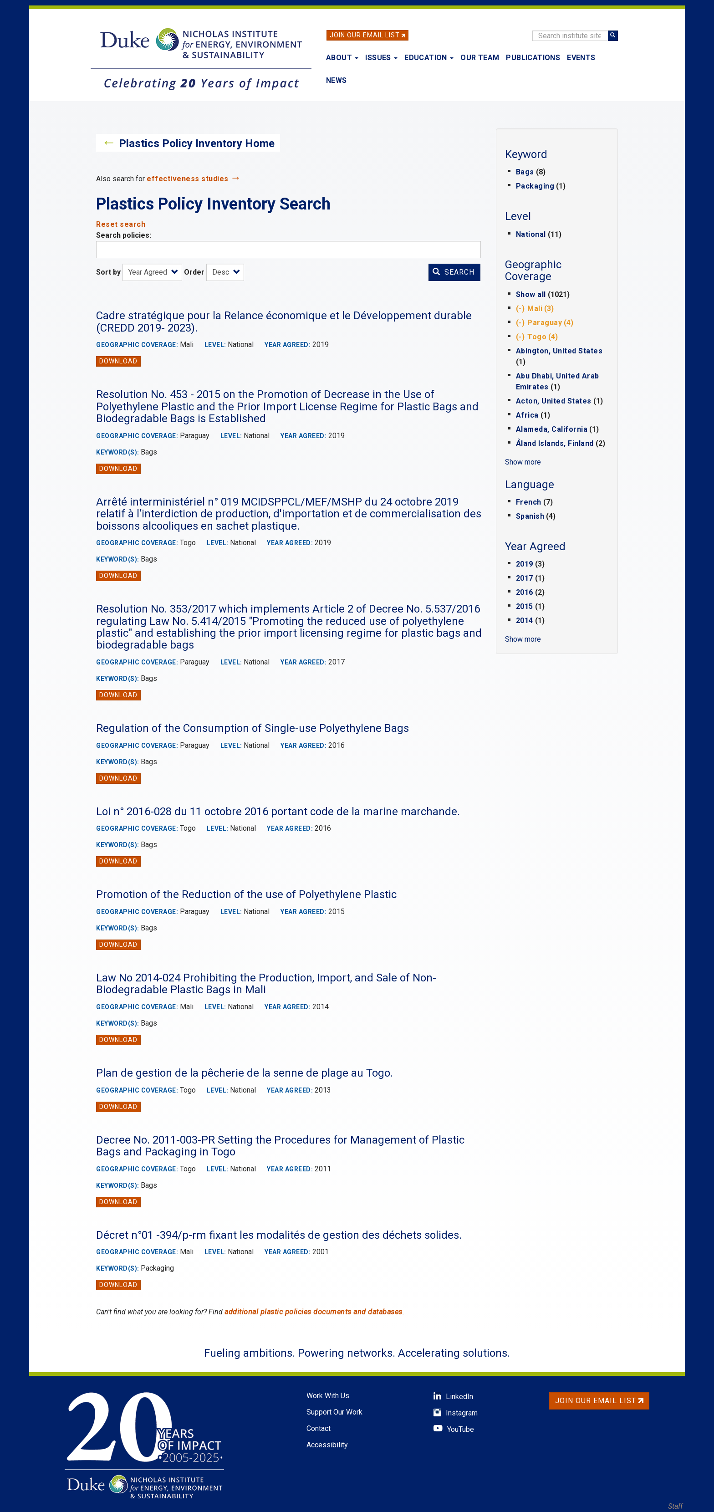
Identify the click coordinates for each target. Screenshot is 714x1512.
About (342, 57)
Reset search (120, 224)
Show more (523, 462)
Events (581, 57)
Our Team (479, 57)
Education (429, 57)
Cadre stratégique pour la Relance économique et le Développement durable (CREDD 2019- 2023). (284, 321)
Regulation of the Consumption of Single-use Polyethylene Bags (252, 728)
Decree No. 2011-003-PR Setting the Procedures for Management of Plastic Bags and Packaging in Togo (280, 1146)
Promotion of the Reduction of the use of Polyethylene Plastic (246, 894)
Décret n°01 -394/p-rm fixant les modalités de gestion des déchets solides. (279, 1235)
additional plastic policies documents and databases (313, 1312)
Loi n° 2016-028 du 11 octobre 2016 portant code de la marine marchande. (278, 811)
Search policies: (123, 235)
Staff (675, 1506)
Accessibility (327, 1444)
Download (118, 361)
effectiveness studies (188, 178)
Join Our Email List (365, 35)
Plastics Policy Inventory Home (197, 143)
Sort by (108, 272)
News (336, 80)
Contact (318, 1428)
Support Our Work (334, 1412)
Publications (533, 57)
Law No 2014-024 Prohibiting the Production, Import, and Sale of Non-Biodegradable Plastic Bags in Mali (266, 983)
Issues (381, 57)
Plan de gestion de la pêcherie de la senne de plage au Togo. (244, 1073)
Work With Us (327, 1395)
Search (453, 272)
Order (194, 272)
